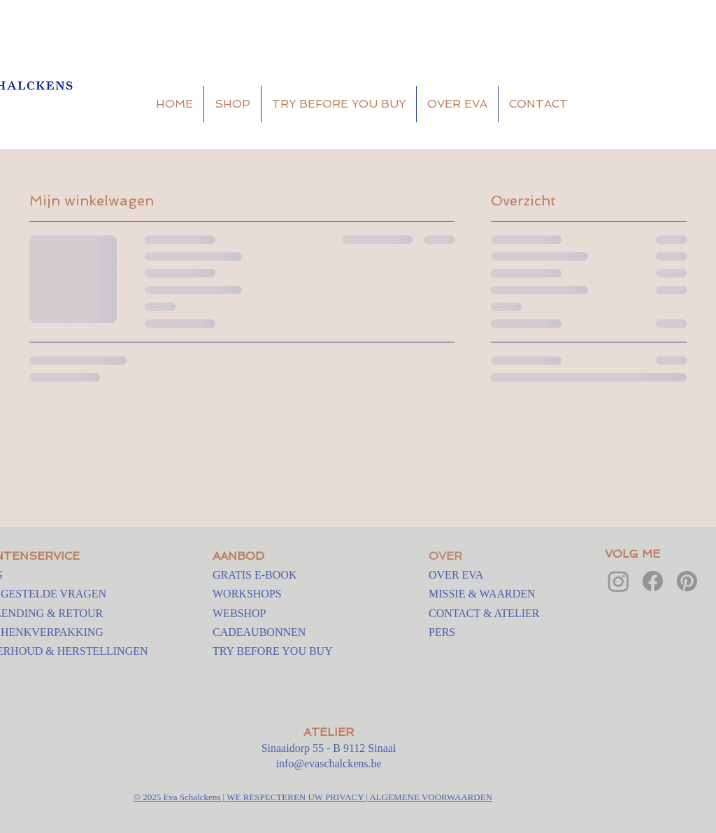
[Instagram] (618, 581)
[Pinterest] (687, 581)
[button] (680, 105)
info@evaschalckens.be (328, 763)
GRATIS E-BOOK (254, 575)
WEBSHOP (239, 613)
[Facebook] (652, 581)
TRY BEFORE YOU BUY (273, 651)
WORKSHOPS (247, 594)
